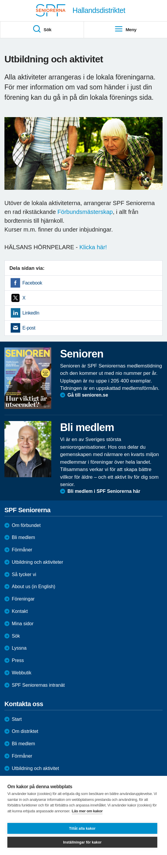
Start (17, 719)
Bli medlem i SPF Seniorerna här (103, 491)
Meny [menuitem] (125, 29)
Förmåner (22, 549)
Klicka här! (93, 247)
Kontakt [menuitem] (20, 611)
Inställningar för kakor (82, 842)
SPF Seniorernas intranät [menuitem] (38, 685)
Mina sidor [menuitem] (23, 623)
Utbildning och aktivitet (35, 768)
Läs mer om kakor (87, 811)
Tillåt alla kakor (82, 828)
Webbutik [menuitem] (21, 672)
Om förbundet (26, 525)
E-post (28, 327)
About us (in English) (33, 586)
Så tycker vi (24, 574)
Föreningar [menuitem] (23, 598)
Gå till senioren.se (87, 394)
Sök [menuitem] (41, 29)
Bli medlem (23, 537)
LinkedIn (30, 312)
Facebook (32, 282)
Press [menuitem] (18, 660)
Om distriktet (25, 731)
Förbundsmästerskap (85, 212)
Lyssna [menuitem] (19, 648)
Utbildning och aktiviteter (37, 562)
